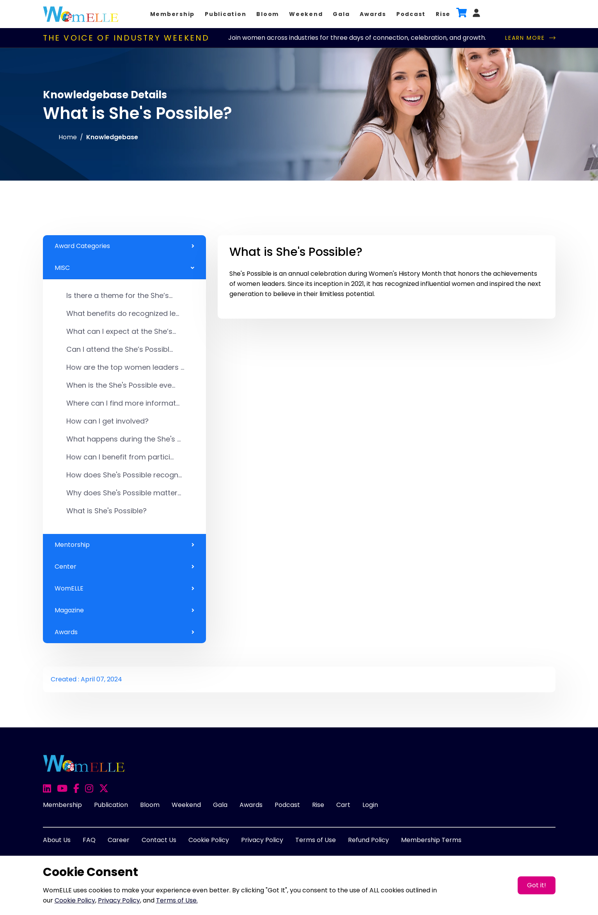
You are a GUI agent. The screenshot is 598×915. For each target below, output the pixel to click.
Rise (443, 14)
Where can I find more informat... (122, 403)
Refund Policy (368, 839)
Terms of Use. (177, 900)
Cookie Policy (208, 839)
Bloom (267, 14)
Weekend (306, 14)
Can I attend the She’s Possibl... (119, 349)
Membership (172, 14)
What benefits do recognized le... (122, 313)
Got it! (536, 885)
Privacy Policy (262, 839)
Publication (225, 14)
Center (124, 567)
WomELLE (124, 588)
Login (370, 804)
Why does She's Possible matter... (123, 493)
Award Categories (124, 246)
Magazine (124, 610)
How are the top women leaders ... (125, 367)
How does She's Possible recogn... (124, 475)
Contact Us (159, 839)
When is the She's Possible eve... (120, 385)
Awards (373, 14)
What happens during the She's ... (123, 439)
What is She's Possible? (106, 511)
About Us (57, 839)
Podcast (411, 14)
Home (68, 137)
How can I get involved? (107, 421)
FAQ (89, 839)
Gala (341, 14)
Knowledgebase (112, 137)
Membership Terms (431, 839)
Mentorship (124, 545)
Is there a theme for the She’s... (119, 295)
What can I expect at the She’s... (121, 331)
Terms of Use (315, 839)
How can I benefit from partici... (120, 457)
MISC (124, 268)
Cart (343, 804)
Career (119, 839)
